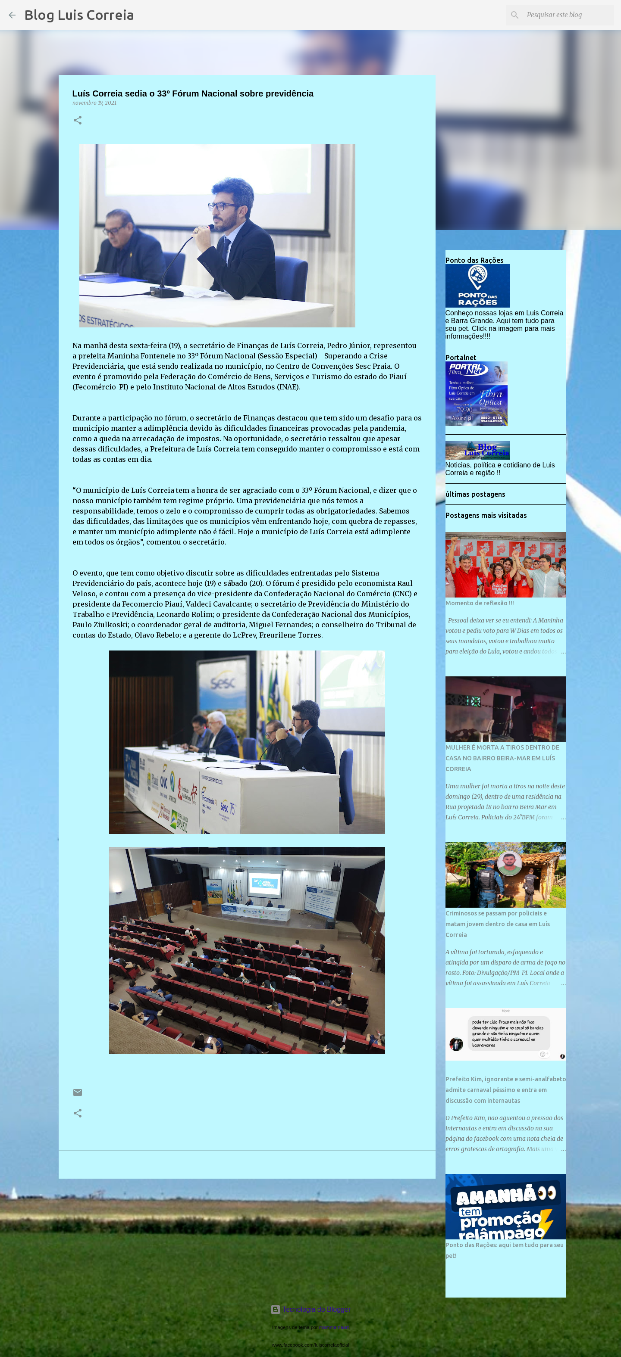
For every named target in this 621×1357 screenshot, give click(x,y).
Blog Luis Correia (79, 14)
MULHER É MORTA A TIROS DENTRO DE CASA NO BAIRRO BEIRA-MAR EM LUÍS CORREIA (502, 758)
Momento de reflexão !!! (479, 603)
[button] (77, 121)
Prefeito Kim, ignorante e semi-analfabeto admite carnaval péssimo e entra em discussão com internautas (505, 1090)
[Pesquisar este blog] (569, 15)
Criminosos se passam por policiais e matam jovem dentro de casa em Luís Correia (497, 924)
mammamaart (334, 1327)
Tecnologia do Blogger (310, 1309)
